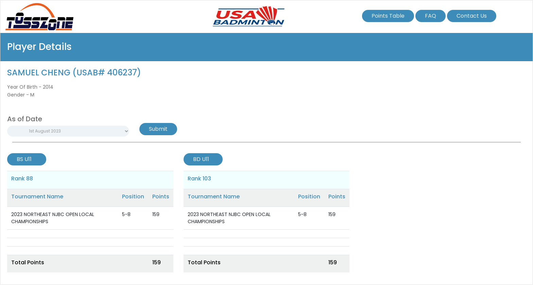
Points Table (388, 16)
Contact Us (472, 16)
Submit (158, 129)
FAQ (430, 16)
